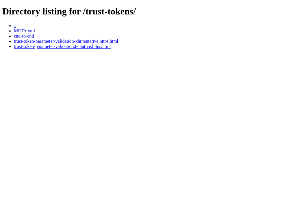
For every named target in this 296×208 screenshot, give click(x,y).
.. (15, 25)
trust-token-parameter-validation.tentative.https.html (62, 46)
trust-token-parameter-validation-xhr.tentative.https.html (66, 41)
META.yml (24, 30)
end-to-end (24, 36)
